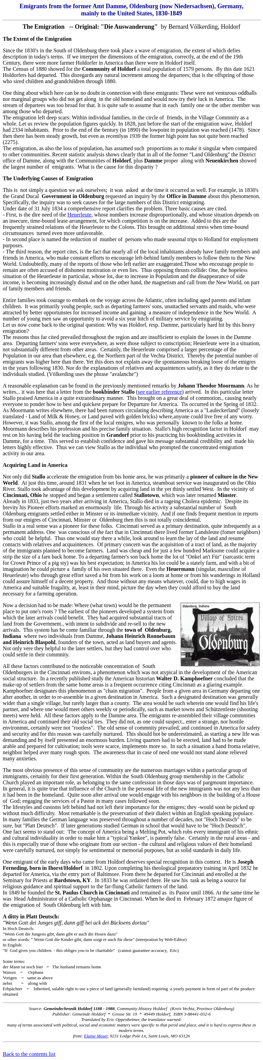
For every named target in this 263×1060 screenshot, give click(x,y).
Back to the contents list (29, 1054)
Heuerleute (79, 215)
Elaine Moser (96, 1035)
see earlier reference (160, 392)
